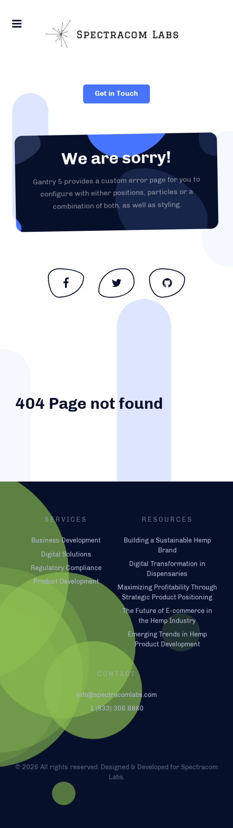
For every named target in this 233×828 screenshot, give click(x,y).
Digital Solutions (66, 554)
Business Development (66, 540)
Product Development (66, 581)
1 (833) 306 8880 (117, 708)
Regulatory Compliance (66, 568)
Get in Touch (116, 93)
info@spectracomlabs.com (116, 695)
